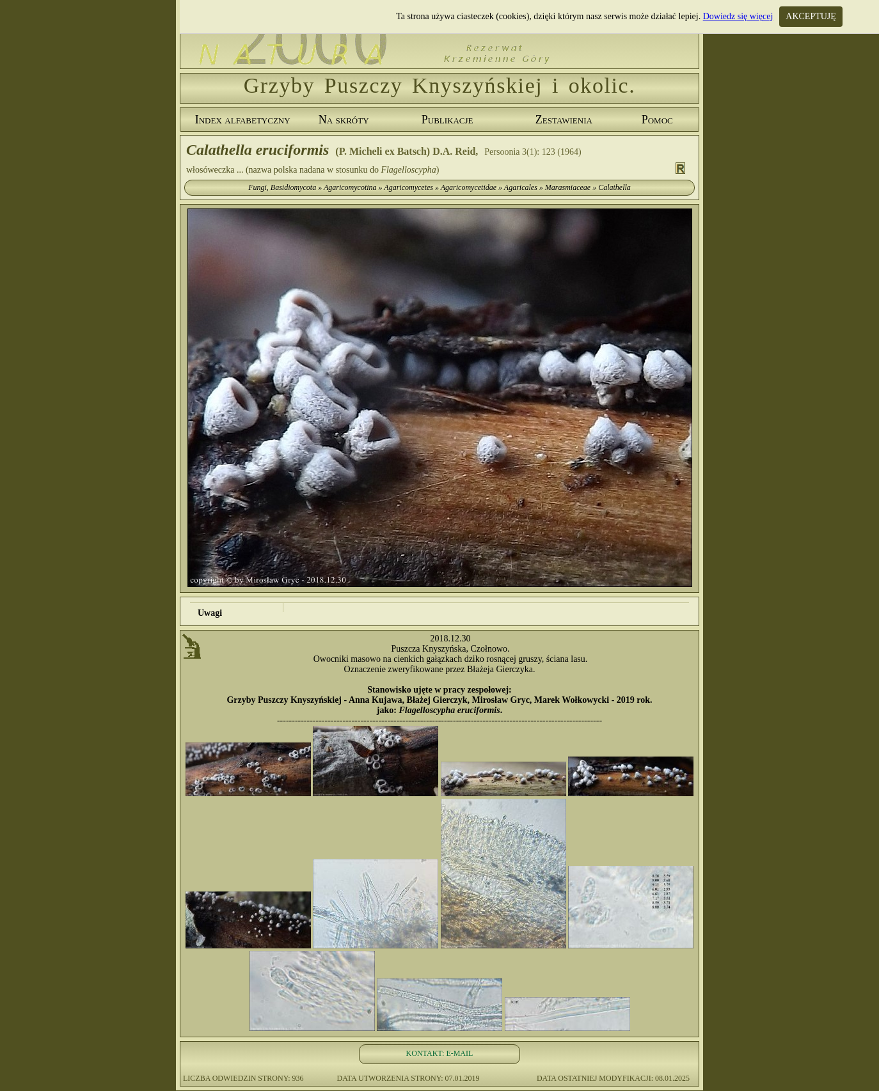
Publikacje (447, 119)
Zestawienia (563, 119)
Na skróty (344, 119)
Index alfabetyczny (242, 119)
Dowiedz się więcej (738, 16)
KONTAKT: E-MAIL (439, 1053)
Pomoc (657, 119)
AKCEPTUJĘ (811, 16)
